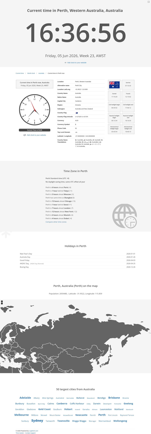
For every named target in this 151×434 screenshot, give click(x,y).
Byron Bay (41, 404)
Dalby (89, 404)
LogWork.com (33, 431)
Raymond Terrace (127, 415)
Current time (20, 73)
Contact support (30, 433)
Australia (41, 73)
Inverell (77, 409)
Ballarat (80, 397)
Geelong (128, 403)
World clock (31, 73)
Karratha (86, 409)
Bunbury (19, 403)
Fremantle (117, 404)
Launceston (106, 409)
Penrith (93, 415)
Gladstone (31, 409)
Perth (102, 415)
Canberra (62, 403)
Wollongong (120, 420)
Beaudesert (91, 398)
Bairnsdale (70, 398)
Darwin (96, 403)
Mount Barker (55, 415)
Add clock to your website (76, 63)
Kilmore (94, 409)
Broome (126, 398)
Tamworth (50, 421)
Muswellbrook (68, 415)
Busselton (31, 403)
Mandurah (129, 409)
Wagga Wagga (79, 420)
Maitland (118, 409)
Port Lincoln (113, 415)
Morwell (44, 415)
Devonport (107, 404)
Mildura (34, 415)
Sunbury (25, 421)
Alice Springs (47, 398)
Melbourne (21, 415)
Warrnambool (105, 421)
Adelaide (25, 397)
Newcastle (81, 414)
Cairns (51, 403)
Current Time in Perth (34, 130)
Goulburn (57, 409)
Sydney (37, 420)
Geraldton (19, 409)
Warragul (92, 421)
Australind (60, 398)
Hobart (68, 409)
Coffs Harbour (77, 403)
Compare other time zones (56, 222)
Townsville (63, 420)
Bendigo (101, 397)
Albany (37, 398)
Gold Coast (44, 409)
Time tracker (20, 433)
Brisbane (114, 397)
